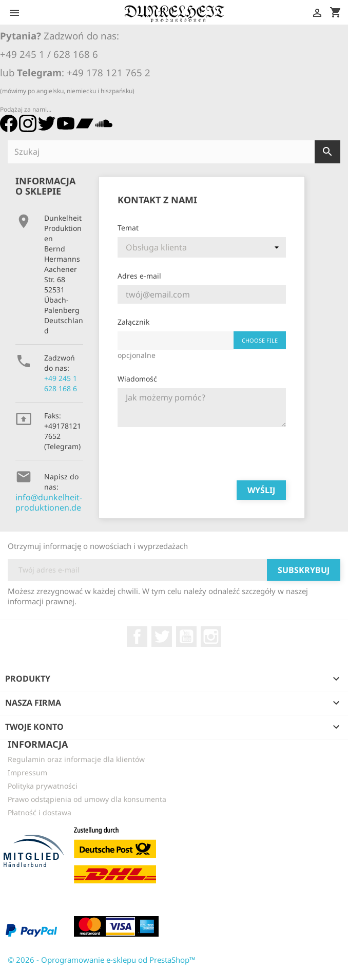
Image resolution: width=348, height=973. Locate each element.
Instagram (211, 636)
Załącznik (133, 322)
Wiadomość (137, 379)
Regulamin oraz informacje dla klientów (76, 759)
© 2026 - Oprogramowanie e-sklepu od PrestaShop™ (102, 960)
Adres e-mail (139, 276)
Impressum (27, 772)
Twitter (161, 636)
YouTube (186, 636)
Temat (128, 227)
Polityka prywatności (43, 786)
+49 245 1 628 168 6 (60, 383)
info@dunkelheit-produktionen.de (48, 502)
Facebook (137, 636)
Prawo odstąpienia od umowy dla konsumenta (87, 799)
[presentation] (196, 452)
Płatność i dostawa (39, 812)
